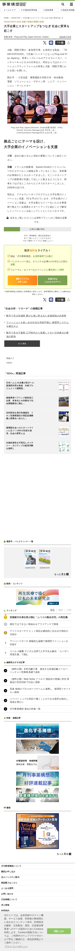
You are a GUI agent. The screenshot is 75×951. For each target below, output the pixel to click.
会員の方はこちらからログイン (52, 280)
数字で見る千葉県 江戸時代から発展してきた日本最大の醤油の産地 (37, 335)
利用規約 (5, 910)
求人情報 (5, 905)
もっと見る (22, 343)
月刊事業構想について (11, 866)
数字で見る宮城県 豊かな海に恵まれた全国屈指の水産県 (36, 316)
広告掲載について (9, 899)
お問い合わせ (7, 894)
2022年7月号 (65, 37)
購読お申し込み (8, 871)
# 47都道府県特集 (29, 10)
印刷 (60, 43)
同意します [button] (59, 931)
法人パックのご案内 (10, 877)
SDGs (9, 363)
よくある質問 (7, 888)
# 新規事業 (48, 10)
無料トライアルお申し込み (22, 280)
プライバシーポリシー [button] (16, 946)
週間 (60, 610)
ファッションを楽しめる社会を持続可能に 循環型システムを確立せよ (37, 324)
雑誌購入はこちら (9, 883)
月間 (69, 610)
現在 (52, 610)
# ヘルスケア (10, 10)
